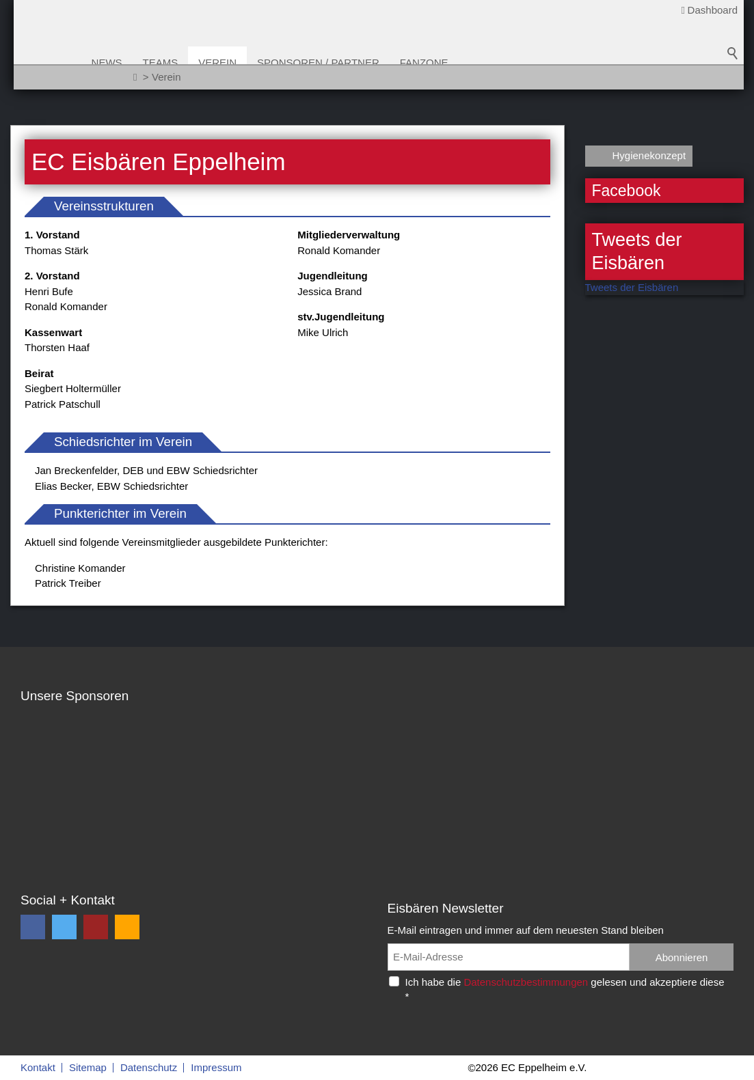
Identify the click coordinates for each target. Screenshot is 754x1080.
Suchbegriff (733, 68)
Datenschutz (148, 1067)
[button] (33, 927)
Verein (260, 62)
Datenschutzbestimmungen (525, 982)
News (148, 62)
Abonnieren (682, 957)
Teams (202, 62)
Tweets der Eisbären (632, 287)
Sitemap (88, 1067)
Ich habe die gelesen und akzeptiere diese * (565, 989)
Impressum (216, 1067)
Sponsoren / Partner (360, 62)
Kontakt (38, 1067)
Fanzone (466, 62)
